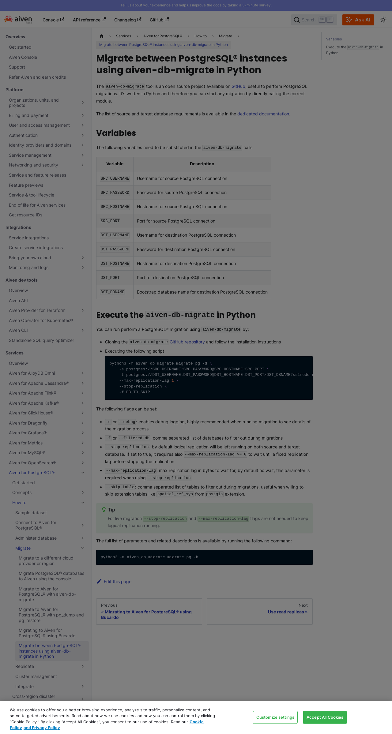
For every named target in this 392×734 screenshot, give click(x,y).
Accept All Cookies (325, 716)
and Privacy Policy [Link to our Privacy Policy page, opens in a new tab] (42, 727)
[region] (196, 717)
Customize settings (275, 716)
